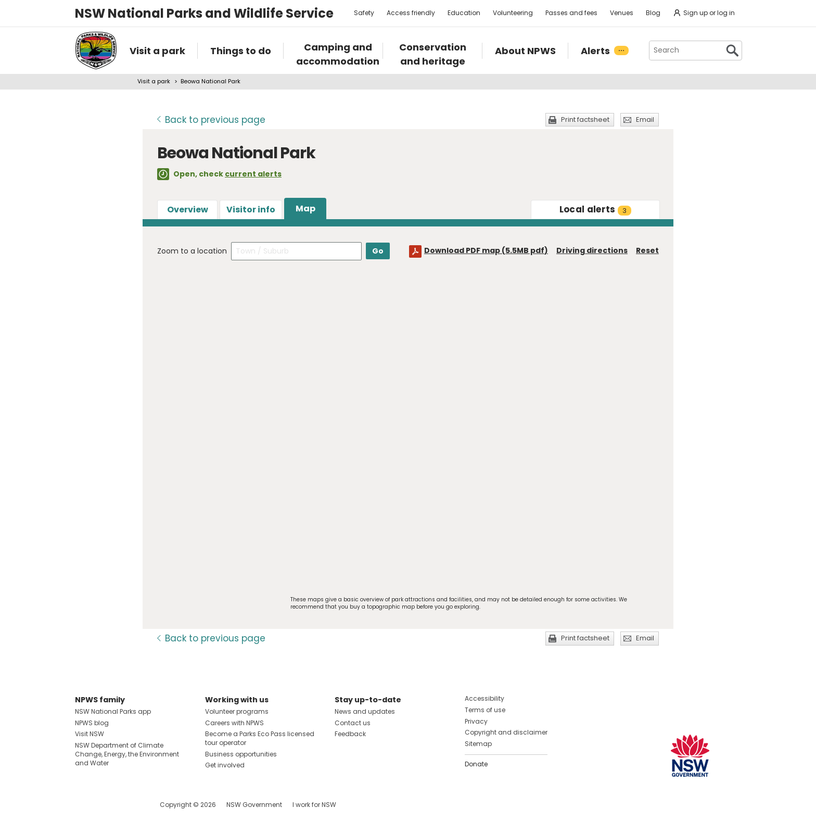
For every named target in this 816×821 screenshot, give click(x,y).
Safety (364, 12)
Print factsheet (585, 119)
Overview (187, 210)
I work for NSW (314, 804)
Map (305, 208)
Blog (653, 12)
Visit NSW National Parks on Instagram (107, 804)
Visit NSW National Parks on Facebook (84, 804)
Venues (621, 12)
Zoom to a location (192, 251)
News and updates (365, 711)
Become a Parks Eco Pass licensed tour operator (259, 738)
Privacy (476, 721)
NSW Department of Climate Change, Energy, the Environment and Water (127, 754)
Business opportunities (241, 754)
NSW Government (254, 804)
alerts (595, 209)
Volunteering (513, 12)
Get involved (225, 765)
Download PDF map (486, 250)
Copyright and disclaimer (506, 732)
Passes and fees (571, 12)
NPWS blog (92, 722)
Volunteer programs (237, 711)
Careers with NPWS (234, 722)
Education (464, 12)
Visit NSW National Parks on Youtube (129, 804)
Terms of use (485, 709)
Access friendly (411, 12)
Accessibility (484, 698)
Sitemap (478, 743)
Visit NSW (89, 733)
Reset (647, 250)
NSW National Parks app (113, 711)
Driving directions (592, 250)
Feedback (350, 733)
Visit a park (153, 81)
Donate (476, 764)
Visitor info (250, 210)
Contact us (353, 722)
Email (645, 119)
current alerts (253, 174)
